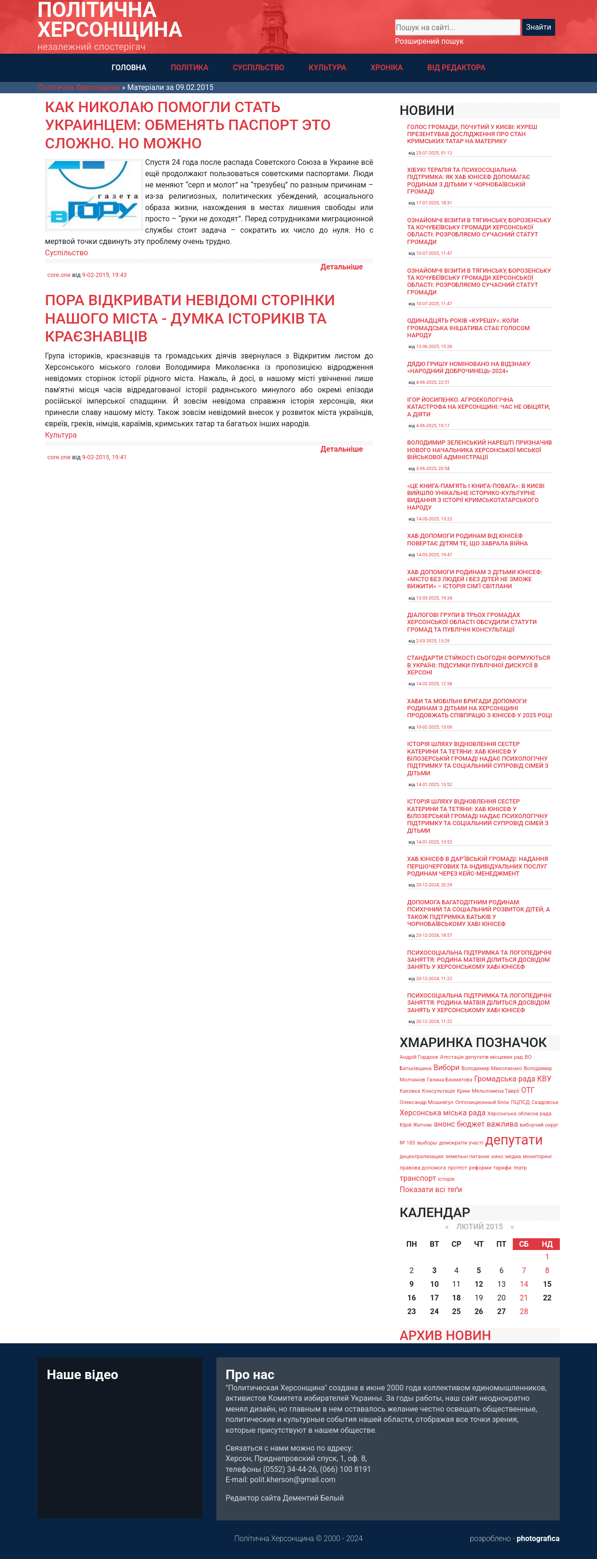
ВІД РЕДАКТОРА (456, 67)
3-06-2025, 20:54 (433, 468)
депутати (513, 1140)
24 (434, 1311)
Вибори (446, 1067)
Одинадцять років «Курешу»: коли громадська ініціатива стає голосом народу (468, 328)
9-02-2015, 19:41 (104, 457)
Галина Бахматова (449, 1080)
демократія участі (461, 1143)
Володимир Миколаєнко (492, 1068)
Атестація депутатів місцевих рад (481, 1057)
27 (501, 1311)
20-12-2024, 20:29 (434, 884)
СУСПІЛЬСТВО (258, 67)
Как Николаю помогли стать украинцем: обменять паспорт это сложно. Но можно (188, 125)
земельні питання (468, 1156)
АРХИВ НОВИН (445, 1335)
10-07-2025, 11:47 (434, 253)
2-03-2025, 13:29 (433, 640)
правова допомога (423, 1168)
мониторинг (537, 1156)
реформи (480, 1168)
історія (446, 1179)
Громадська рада (504, 1078)
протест (457, 1168)
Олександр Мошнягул (427, 1102)
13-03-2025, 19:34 (434, 598)
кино (497, 1156)
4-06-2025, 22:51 (433, 382)
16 (411, 1297)
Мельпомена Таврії (495, 1091)
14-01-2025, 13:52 (434, 784)
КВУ (544, 1078)
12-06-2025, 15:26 (434, 346)
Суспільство (66, 252)
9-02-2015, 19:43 (104, 274)
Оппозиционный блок (482, 1102)
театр (520, 1168)
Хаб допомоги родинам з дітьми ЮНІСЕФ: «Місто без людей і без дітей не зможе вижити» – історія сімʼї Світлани (475, 579)
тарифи (503, 1168)
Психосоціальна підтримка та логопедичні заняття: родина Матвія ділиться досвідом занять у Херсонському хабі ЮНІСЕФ (479, 960)
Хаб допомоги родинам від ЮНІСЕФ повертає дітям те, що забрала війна (467, 539)
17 (434, 1297)
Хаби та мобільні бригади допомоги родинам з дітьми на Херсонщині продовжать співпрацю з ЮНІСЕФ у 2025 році (479, 708)
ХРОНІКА (387, 67)
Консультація (438, 1091)
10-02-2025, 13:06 (434, 727)
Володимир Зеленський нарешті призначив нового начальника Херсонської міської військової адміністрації (479, 450)
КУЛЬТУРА (327, 67)
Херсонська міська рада (443, 1112)
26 (479, 1311)
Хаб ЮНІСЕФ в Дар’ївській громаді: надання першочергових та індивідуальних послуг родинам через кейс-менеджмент (478, 866)
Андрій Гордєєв (419, 1057)
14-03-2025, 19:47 (434, 554)
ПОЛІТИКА (189, 67)
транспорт (418, 1178)
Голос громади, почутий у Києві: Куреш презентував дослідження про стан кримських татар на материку (472, 134)
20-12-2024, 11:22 (434, 978)
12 (479, 1284)
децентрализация (422, 1156)
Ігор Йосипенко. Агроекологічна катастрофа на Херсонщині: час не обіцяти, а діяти (478, 407)
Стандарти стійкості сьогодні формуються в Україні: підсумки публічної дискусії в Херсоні (478, 665)
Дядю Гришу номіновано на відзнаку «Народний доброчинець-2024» (469, 367)
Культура (61, 434)
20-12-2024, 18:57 (434, 935)
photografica (538, 1538)
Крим (463, 1091)
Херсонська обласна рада (519, 1114)
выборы (427, 1143)
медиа (513, 1156)
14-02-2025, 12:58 (434, 683)
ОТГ (528, 1090)
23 (411, 1311)
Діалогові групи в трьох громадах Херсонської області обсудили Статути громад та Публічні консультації (472, 622)
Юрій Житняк (416, 1125)
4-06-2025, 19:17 (433, 425)
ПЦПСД (520, 1102)
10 (434, 1284)
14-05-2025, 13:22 (434, 518)
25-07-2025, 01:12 (434, 152)
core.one (59, 274)
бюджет (471, 1124)
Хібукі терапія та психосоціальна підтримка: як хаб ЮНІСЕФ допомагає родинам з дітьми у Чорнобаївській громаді (468, 180)
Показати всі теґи (431, 1189)
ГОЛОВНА (128, 67)
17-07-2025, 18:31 (434, 202)
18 (456, 1297)
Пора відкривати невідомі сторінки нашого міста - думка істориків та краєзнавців (190, 318)
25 (456, 1311)
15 (547, 1284)
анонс (444, 1124)
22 (547, 1297)
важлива (501, 1124)
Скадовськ (545, 1102)
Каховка (410, 1091)
